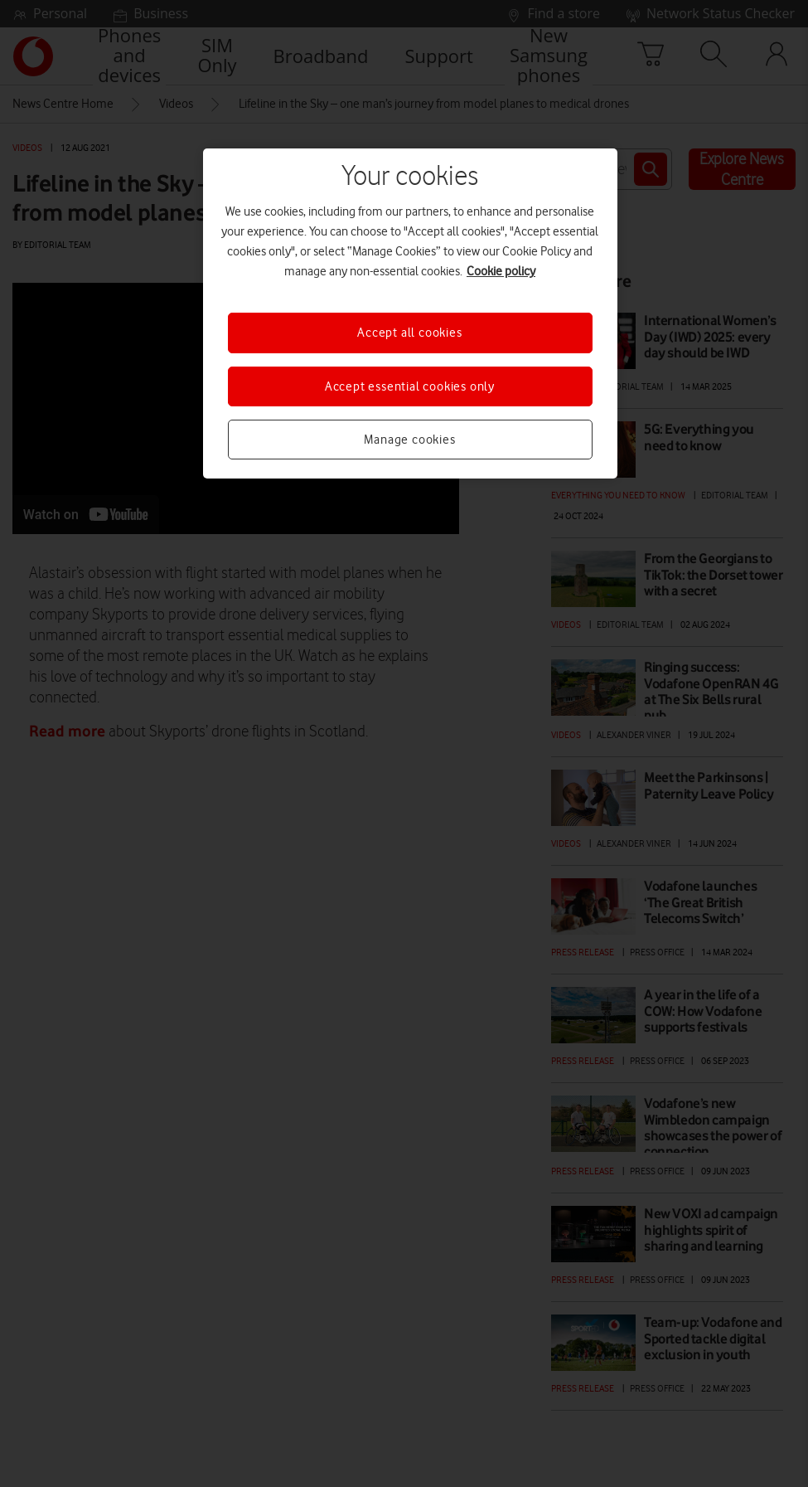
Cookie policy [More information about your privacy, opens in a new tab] (501, 271)
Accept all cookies (409, 332)
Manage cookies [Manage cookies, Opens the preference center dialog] (409, 439)
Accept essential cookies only (410, 386)
